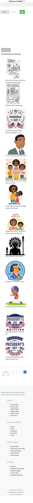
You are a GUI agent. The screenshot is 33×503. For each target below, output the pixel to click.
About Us (13, 466)
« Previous (5, 372)
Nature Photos (15, 446)
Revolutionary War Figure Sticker (15, 281)
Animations (14, 431)
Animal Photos (15, 455)
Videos (12, 435)
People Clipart (15, 409)
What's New (14, 415)
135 (8, 375)
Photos (13, 429)
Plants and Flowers (16, 451)
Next (3, 375)
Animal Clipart (14, 407)
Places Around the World (18, 448)
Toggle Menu (6, 50)
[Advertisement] (16, 31)
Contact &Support (16, 470)
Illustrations (14, 433)
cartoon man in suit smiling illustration (16, 155)
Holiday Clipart (15, 411)
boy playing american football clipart (16, 306)
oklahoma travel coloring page (14, 105)
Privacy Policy (14, 473)
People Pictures (15, 453)
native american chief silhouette (14, 256)
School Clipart (14, 404)
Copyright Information (17, 475)
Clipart (12, 426)
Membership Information (17, 468)
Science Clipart (15, 413)
